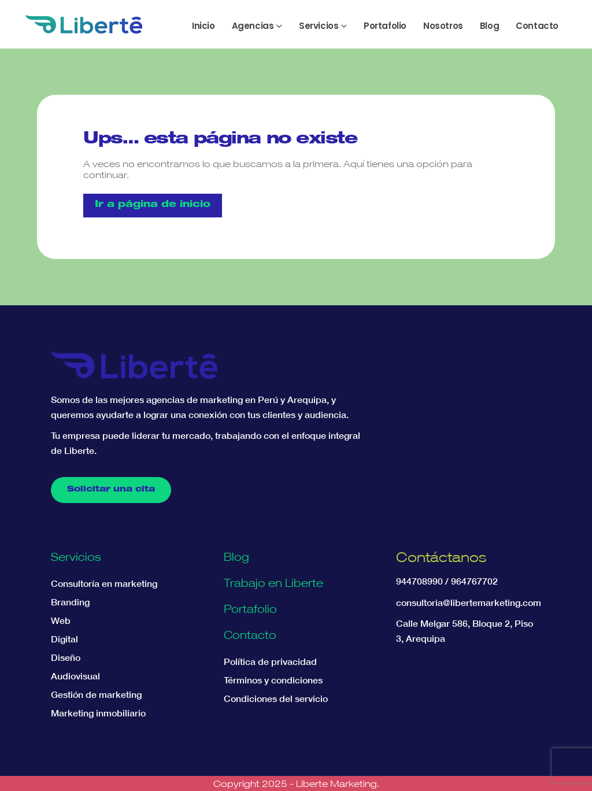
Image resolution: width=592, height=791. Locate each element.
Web (61, 620)
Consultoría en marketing (104, 583)
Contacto (537, 26)
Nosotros (443, 26)
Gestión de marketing (96, 694)
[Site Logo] (83, 24)
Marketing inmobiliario (98, 713)
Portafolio (385, 26)
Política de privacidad (270, 661)
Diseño (65, 657)
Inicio (203, 26)
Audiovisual (75, 676)
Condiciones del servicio (276, 698)
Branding (70, 602)
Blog (489, 26)
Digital (64, 639)
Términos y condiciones (273, 680)
